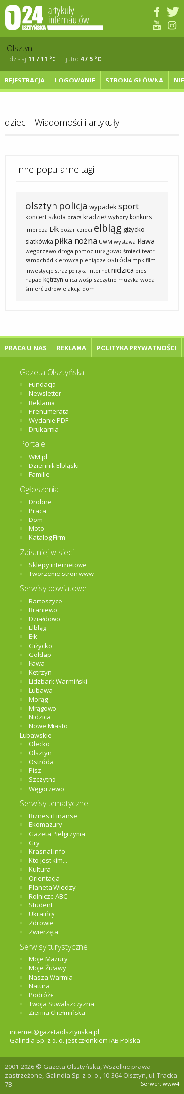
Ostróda (41, 761)
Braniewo (43, 609)
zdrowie (55, 288)
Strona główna (134, 80)
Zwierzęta (43, 932)
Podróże (41, 994)
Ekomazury (45, 824)
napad (34, 279)
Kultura (40, 869)
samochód (39, 260)
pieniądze (93, 260)
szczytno (105, 279)
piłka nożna (75, 240)
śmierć (34, 288)
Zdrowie (41, 922)
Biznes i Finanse (53, 815)
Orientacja (44, 878)
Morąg (38, 699)
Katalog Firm (47, 537)
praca (74, 216)
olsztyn (41, 205)
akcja (74, 288)
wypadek (103, 206)
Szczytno (42, 779)
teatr (148, 251)
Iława (146, 241)
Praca (37, 510)
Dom (36, 519)
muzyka (128, 279)
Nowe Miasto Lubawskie (44, 730)
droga (65, 251)
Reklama (71, 347)
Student (41, 905)
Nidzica (40, 716)
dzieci (84, 229)
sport (128, 206)
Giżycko (40, 645)
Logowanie (75, 80)
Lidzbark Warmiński (58, 681)
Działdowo (44, 618)
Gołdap (40, 654)
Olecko (39, 743)
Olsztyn (40, 752)
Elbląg (37, 627)
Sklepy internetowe (58, 564)
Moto (36, 528)
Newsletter (45, 393)
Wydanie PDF (48, 420)
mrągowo (108, 251)
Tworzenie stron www (61, 573)
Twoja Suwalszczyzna (61, 1003)
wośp (85, 279)
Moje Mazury (48, 959)
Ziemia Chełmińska (57, 1012)
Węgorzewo (46, 788)
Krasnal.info (47, 851)
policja (73, 205)
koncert (36, 217)
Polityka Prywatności (136, 347)
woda (147, 279)
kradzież (95, 217)
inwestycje (39, 270)
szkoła (57, 217)
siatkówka (39, 241)
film (151, 260)
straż (61, 270)
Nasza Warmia (51, 977)
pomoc (84, 251)
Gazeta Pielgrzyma (57, 833)
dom (88, 288)
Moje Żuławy (47, 967)
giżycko (134, 229)
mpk (138, 260)
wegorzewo (41, 251)
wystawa (125, 241)
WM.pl (38, 456)
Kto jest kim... (48, 860)
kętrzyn (53, 279)
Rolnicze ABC (48, 896)
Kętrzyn (40, 672)
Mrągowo (42, 708)
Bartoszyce (45, 601)
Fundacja (42, 384)
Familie (39, 474)
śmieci (131, 251)
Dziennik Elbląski (54, 465)
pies (140, 270)
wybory (118, 216)
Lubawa (41, 690)
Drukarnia (44, 429)
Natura (39, 986)
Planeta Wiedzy (52, 887)
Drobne (40, 501)
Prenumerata (49, 411)
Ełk (54, 229)
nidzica (122, 269)
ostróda (119, 259)
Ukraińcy (42, 913)
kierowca (66, 260)
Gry (34, 842)
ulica (71, 279)
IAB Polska (124, 1040)
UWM (105, 241)
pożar (67, 229)
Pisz (35, 770)
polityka (78, 270)
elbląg (108, 228)
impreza (37, 229)
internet (99, 270)
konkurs (141, 217)
